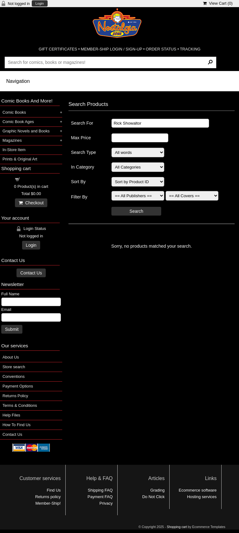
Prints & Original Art (19, 159)
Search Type (83, 152)
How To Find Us (16, 424)
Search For (82, 123)
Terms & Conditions (19, 405)
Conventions (13, 376)
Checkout (31, 203)
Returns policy (48, 496)
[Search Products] (110, 62)
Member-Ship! (48, 503)
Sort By (78, 181)
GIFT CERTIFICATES (58, 49)
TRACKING (190, 49)
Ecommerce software (198, 490)
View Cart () (217, 3)
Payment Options (17, 386)
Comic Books (14, 112)
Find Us (54, 490)
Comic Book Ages (18, 121)
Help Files (11, 415)
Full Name (10, 294)
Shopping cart (34, 179)
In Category (82, 166)
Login (39, 3)
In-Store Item (14, 149)
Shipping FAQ (100, 490)
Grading (157, 490)
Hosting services (202, 496)
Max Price (81, 137)
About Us (10, 357)
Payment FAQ (100, 496)
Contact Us (31, 273)
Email (6, 309)
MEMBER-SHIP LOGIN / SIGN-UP (111, 49)
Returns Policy (15, 395)
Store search (13, 366)
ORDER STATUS (161, 49)
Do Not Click (153, 496)
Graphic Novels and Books (26, 131)
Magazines (12, 140)
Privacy (106, 503)
